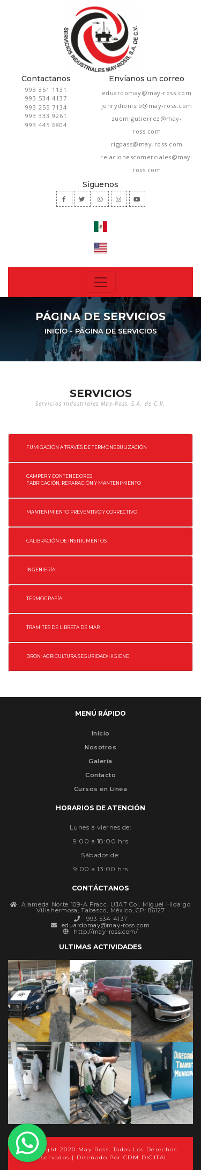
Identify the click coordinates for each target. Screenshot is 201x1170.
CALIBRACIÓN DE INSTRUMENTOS (66, 541)
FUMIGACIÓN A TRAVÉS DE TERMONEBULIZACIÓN (86, 447)
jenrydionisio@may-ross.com (146, 106)
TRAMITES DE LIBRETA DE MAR (63, 627)
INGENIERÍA (40, 569)
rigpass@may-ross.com (147, 144)
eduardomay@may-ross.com (147, 93)
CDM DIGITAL (145, 1157)
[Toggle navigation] (101, 282)
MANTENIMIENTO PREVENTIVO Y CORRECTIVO (81, 512)
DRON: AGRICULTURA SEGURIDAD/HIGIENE (77, 656)
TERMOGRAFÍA (44, 598)
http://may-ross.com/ (105, 931)
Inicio (56, 331)
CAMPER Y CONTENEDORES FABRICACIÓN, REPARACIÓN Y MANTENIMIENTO (83, 480)
